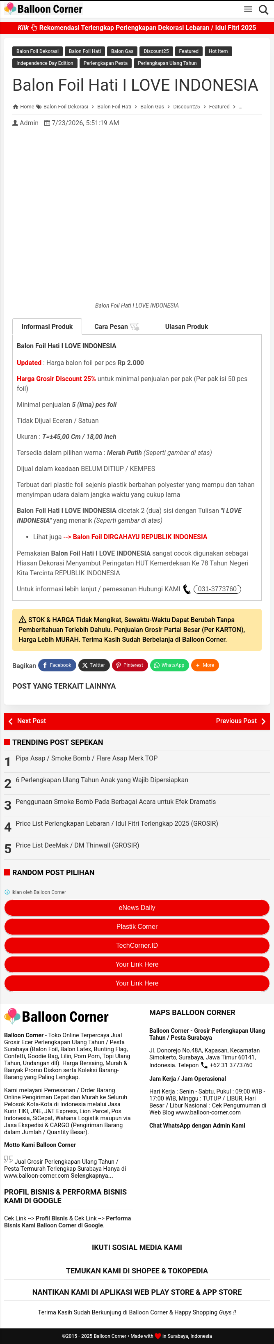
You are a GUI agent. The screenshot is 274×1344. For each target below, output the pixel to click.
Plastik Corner (137, 926)
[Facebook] (57, 665)
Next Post (31, 721)
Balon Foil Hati (85, 51)
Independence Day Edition (44, 63)
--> (136, 537)
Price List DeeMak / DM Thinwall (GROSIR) (77, 845)
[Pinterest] (130, 665)
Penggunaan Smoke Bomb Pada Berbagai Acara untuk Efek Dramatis (116, 802)
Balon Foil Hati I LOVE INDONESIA (135, 85)
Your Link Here (136, 964)
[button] (205, 665)
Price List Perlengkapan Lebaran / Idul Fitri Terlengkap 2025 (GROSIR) (117, 823)
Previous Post (236, 721)
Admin (29, 123)
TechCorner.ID (137, 945)
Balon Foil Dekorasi (37, 51)
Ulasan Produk (186, 327)
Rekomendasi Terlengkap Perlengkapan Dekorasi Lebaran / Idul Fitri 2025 (137, 28)
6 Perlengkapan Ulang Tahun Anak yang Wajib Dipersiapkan (102, 780)
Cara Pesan (116, 327)
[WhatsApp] (169, 665)
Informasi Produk (47, 327)
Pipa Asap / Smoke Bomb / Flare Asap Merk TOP (87, 758)
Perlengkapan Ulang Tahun (167, 63)
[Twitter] (94, 665)
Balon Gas (122, 51)
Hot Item (218, 51)
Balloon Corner (110, 1336)
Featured (189, 51)
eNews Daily (137, 907)
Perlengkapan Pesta (106, 63)
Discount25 (156, 51)
